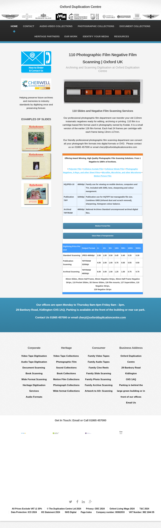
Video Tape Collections (66, 356)
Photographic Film (66, 361)
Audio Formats (34, 396)
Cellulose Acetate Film (93, 169)
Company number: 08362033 (110, 512)
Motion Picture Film (102, 176)
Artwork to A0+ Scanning (99, 391)
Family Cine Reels (99, 367)
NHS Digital (70, 512)
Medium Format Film (102, 226)
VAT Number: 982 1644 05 (141, 512)
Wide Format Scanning (34, 379)
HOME (14, 26)
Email (76, 420)
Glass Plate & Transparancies (102, 236)
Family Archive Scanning (98, 385)
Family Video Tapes (98, 356)
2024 (132, 509)
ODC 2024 (100, 509)
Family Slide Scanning (98, 373)
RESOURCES (121, 36)
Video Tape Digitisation (34, 356)
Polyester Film (75, 169)
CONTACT (28, 26)
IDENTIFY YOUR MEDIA (96, 36)
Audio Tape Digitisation (34, 361)
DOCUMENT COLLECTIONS (134, 26)
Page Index (86, 512)
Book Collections (66, 373)
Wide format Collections (66, 391)
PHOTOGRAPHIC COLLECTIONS (96, 26)
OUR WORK (70, 36)
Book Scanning (34, 373)
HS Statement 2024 (50, 512)
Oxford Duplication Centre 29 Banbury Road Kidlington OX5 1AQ (130, 368)
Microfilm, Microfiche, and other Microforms (121, 172)
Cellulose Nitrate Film (114, 169)
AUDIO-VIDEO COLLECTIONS (56, 26)
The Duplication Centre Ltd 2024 (65, 509)
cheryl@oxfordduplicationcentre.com (102, 317)
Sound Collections (66, 367)
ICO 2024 (32, 512)
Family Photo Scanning (98, 379)
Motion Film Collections (66, 379)
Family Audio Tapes (99, 361)
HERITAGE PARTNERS (47, 36)
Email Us (131, 402)
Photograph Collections (66, 385)
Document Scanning (34, 367)
